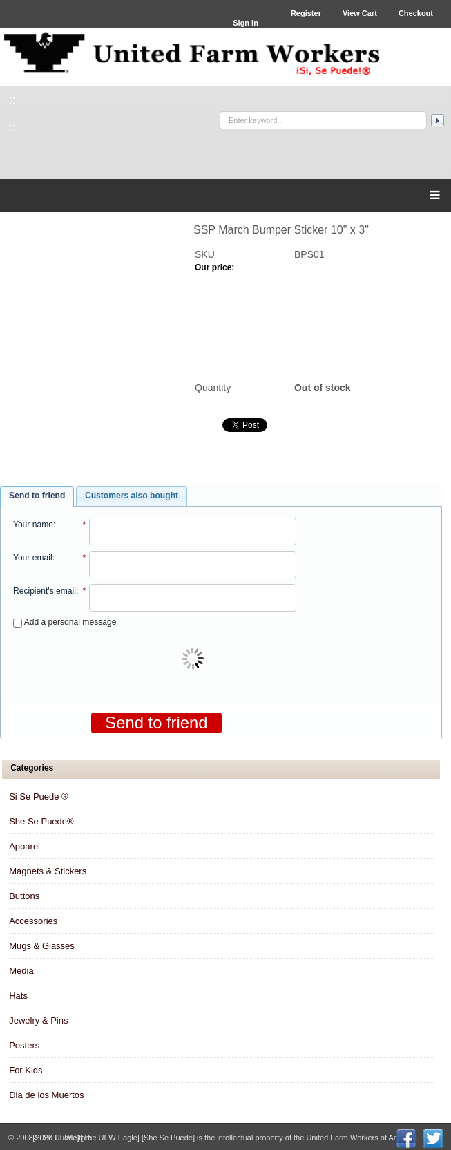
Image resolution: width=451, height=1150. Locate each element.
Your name (33, 524)
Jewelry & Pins (38, 1020)
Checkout (416, 13)
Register (306, 13)
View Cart (360, 13)
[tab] (37, 496)
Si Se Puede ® (38, 796)
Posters (24, 1045)
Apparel (24, 846)
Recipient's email (44, 591)
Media (21, 970)
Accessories (33, 921)
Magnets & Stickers (47, 871)
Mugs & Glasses (42, 946)
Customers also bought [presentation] (131, 495)
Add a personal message (64, 622)
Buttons (24, 896)
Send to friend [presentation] (37, 495)
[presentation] (194, 660)
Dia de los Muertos (46, 1095)
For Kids (25, 1070)
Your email (32, 558)
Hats (18, 995)
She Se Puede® (41, 821)
